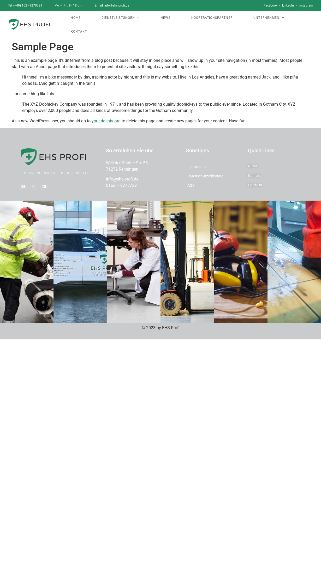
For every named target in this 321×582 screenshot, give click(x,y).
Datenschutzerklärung (205, 176)
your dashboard (106, 120)
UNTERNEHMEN (268, 17)
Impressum (196, 167)
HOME (76, 18)
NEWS (165, 18)
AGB (191, 185)
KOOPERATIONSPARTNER (212, 18)
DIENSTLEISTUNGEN (121, 17)
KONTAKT (79, 31)
